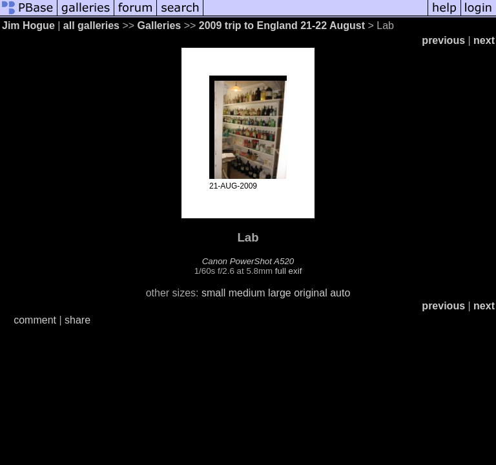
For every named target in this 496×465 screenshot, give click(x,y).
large (279, 292)
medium (247, 292)
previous (443, 40)
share (77, 320)
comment (35, 320)
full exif (288, 271)
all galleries (91, 25)
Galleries (159, 25)
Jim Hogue (28, 25)
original (310, 292)
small (213, 292)
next (484, 40)
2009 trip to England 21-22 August (282, 25)
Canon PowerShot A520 (248, 261)
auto (340, 292)
